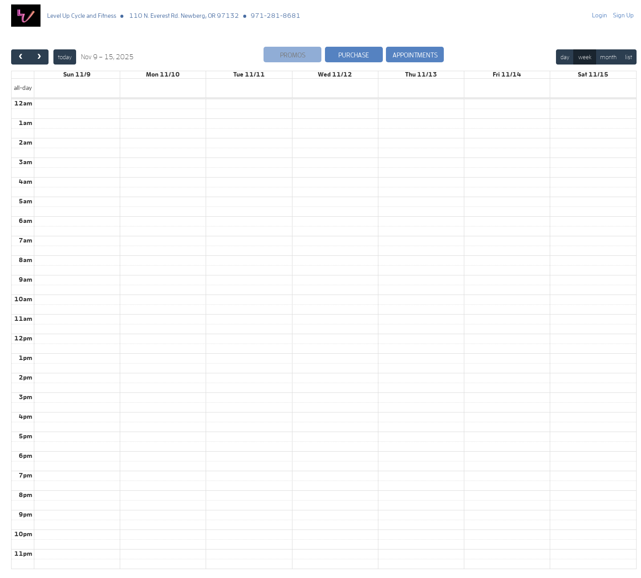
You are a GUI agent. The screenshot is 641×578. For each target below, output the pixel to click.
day (564, 57)
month (608, 57)
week (585, 57)
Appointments (415, 55)
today (65, 57)
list (628, 57)
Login (599, 15)
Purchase (353, 55)
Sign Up (623, 15)
